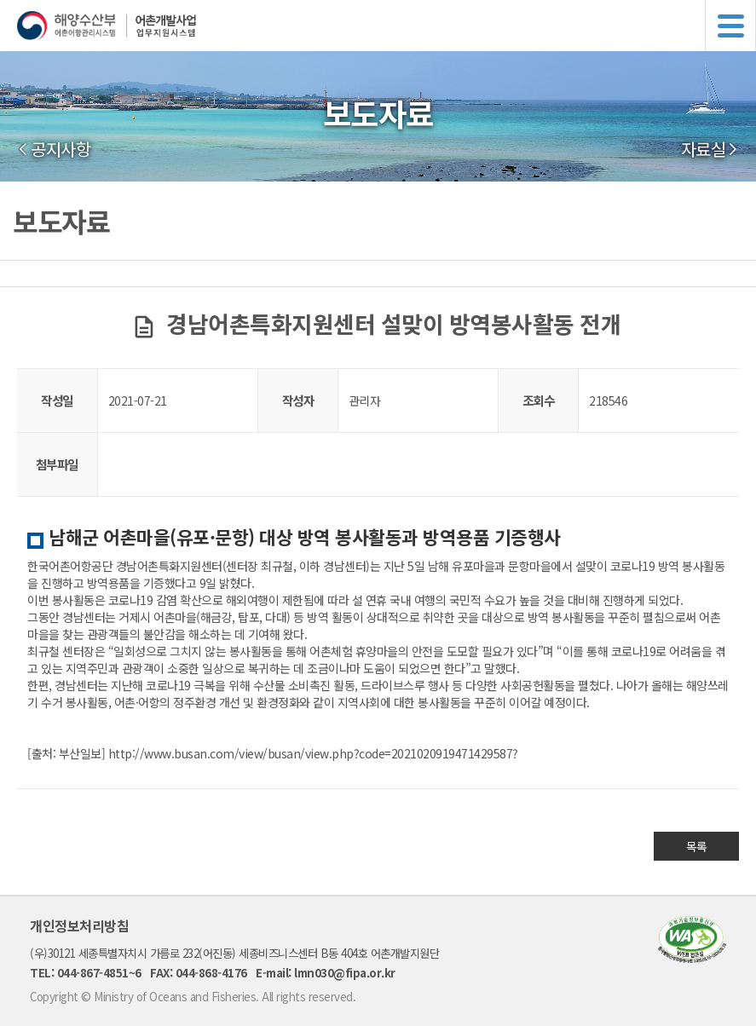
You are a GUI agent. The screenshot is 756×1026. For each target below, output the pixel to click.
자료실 (703, 149)
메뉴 (730, 25)
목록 (696, 846)
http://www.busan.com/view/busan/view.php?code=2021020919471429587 (310, 753)
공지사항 (60, 149)
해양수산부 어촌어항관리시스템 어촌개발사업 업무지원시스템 (386, 25)
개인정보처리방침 (79, 925)
